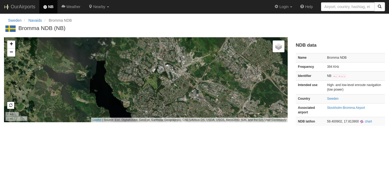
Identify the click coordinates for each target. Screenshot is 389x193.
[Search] (379, 6)
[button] (98, 6)
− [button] (11, 53)
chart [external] (366, 121)
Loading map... (145, 79)
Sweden (15, 20)
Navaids (35, 20)
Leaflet (97, 119)
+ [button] (11, 44)
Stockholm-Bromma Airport (346, 108)
